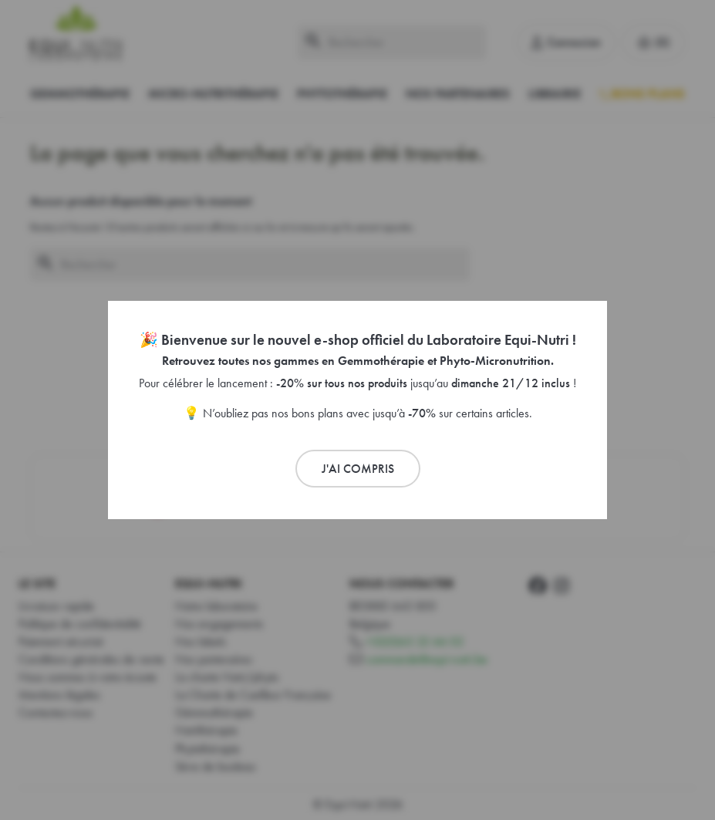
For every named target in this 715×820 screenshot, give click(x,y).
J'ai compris (358, 469)
